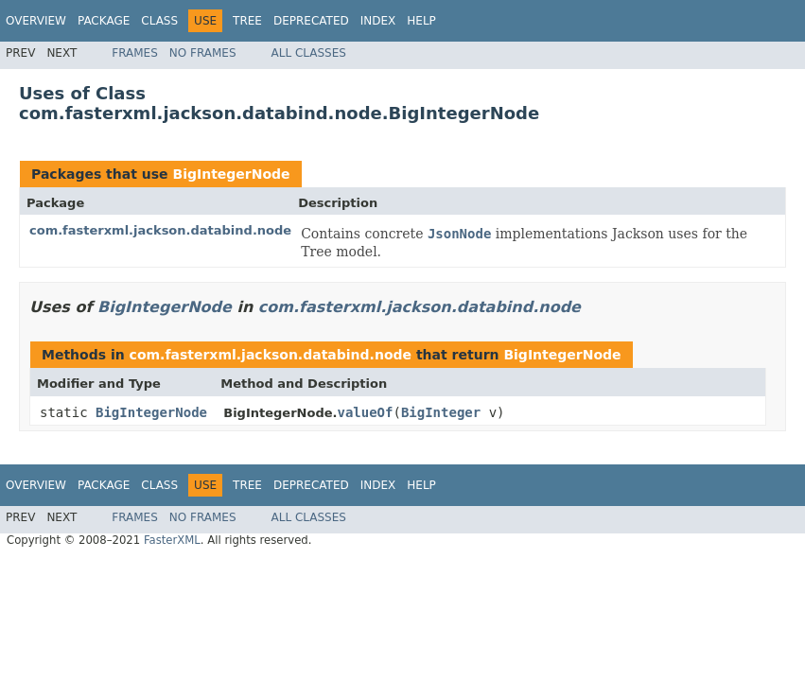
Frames (135, 53)
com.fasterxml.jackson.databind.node (160, 230)
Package (104, 20)
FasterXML (172, 540)
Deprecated (311, 20)
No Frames (202, 53)
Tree (247, 20)
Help (421, 20)
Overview (36, 20)
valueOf (365, 412)
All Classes (308, 53)
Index (378, 20)
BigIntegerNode (230, 174)
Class (159, 20)
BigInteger (441, 412)
